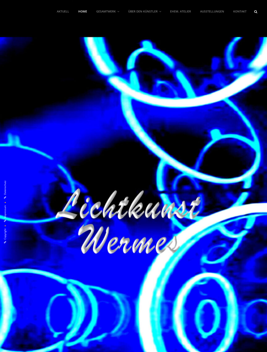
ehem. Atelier (180, 11)
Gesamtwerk (108, 11)
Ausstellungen (212, 11)
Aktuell (63, 11)
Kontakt (240, 11)
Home (82, 11)
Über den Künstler (145, 11)
